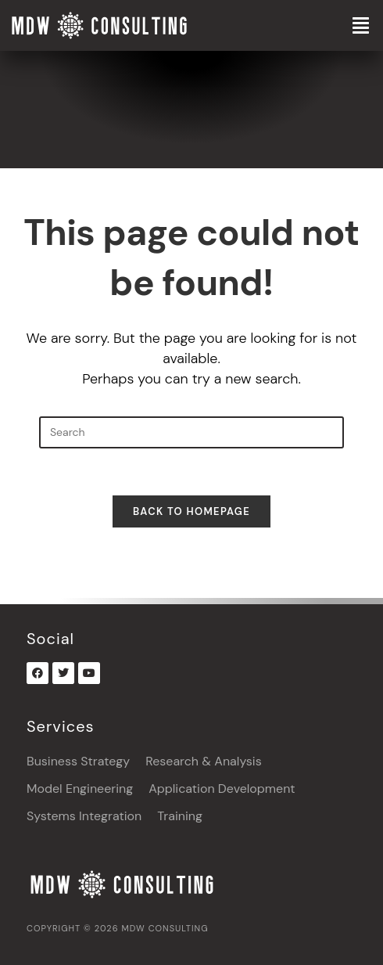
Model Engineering (80, 788)
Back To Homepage (191, 511)
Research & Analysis (203, 761)
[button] (335, 25)
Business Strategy (78, 761)
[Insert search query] (191, 432)
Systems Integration (84, 816)
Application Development (222, 788)
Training (179, 816)
